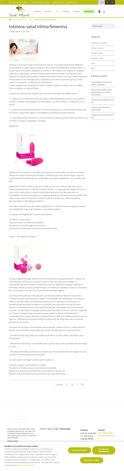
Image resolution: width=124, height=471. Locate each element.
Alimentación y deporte (99, 43)
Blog (57, 11)
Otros (93, 68)
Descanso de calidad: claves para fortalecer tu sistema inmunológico (101, 92)
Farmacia (37, 11)
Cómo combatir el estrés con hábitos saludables (101, 83)
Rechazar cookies (91, 460)
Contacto (76, 11)
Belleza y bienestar (97, 48)
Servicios (48, 11)
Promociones (89, 11)
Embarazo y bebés (97, 58)
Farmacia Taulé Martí (19, 20)
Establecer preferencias (103, 450)
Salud (93, 63)
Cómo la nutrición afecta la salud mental (101, 108)
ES (101, 2)
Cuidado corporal (97, 53)
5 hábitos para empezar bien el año (102, 101)
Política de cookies (26, 465)
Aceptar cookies (79, 450)
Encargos (66, 11)
